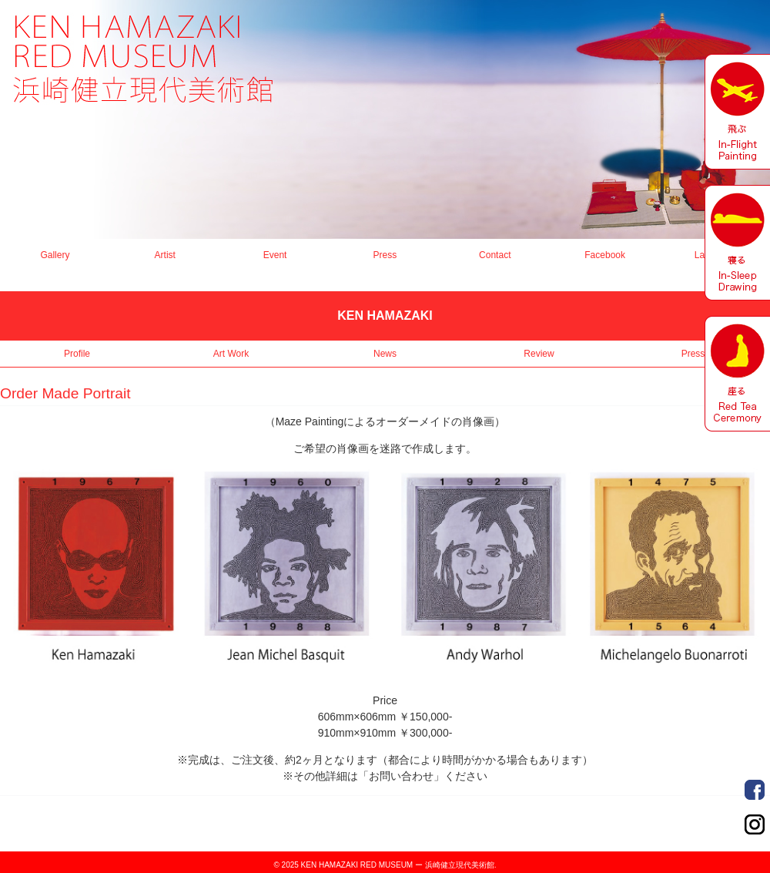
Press (385, 255)
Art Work (231, 353)
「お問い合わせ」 (401, 776)
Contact (495, 255)
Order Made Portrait (755, 790)
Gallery (54, 255)
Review (539, 353)
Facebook (604, 255)
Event (275, 255)
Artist (165, 255)
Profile (77, 353)
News (385, 353)
